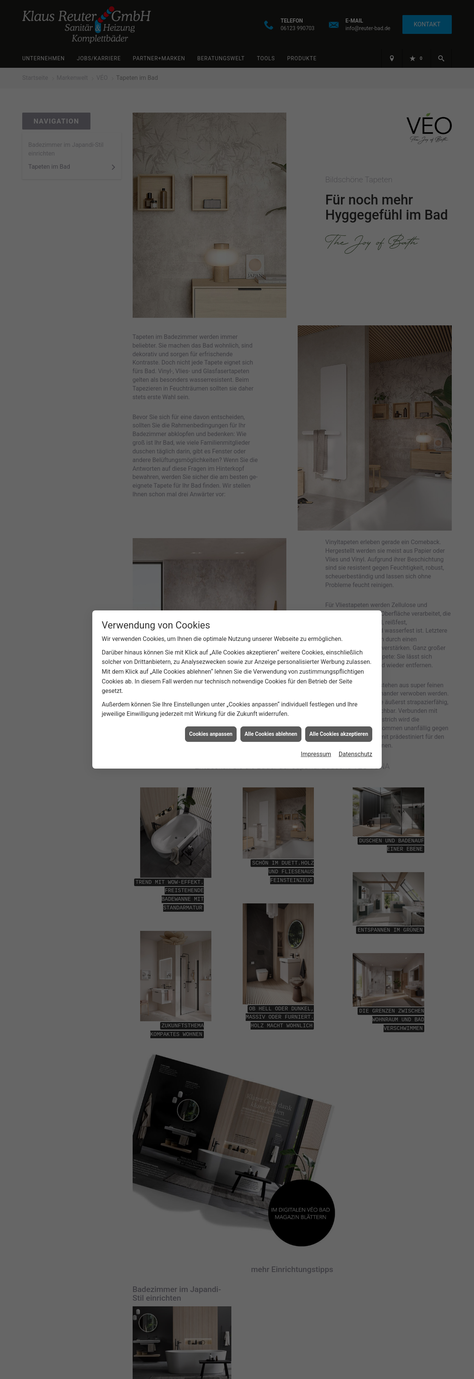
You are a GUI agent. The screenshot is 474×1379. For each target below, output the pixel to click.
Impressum (316, 754)
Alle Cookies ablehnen (271, 734)
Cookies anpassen (210, 734)
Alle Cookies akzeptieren (338, 734)
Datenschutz (355, 754)
